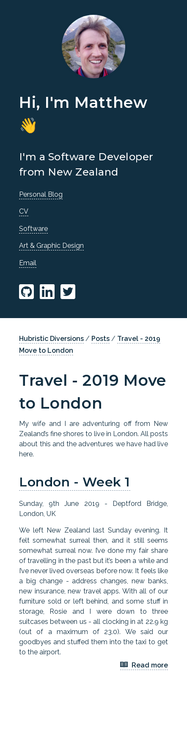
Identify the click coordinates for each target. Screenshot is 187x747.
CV (23, 211)
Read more (144, 665)
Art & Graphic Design (51, 246)
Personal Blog (41, 194)
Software (33, 229)
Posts (100, 339)
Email (27, 263)
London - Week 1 (74, 482)
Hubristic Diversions (51, 339)
